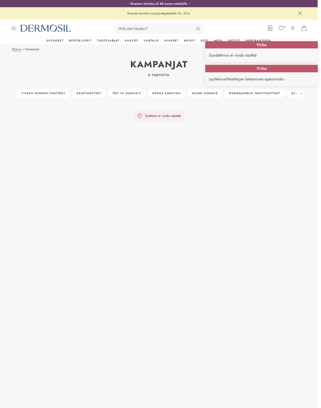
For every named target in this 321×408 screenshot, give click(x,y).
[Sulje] (300, 13)
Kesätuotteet (89, 93)
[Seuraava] (300, 93)
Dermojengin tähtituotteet (254, 93)
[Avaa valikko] (13, 28)
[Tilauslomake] (270, 28)
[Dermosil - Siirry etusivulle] (46, 28)
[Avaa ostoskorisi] (304, 28)
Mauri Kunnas (205, 93)
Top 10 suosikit (126, 93)
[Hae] (198, 28)
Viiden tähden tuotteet (43, 93)
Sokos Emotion (166, 93)
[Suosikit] (281, 28)
